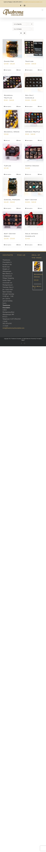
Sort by (17, 24)
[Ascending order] (31, 24)
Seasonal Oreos (11, 132)
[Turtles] (12, 153)
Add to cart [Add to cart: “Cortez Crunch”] (28, 174)
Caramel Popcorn (12, 200)
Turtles (7, 166)
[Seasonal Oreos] (12, 119)
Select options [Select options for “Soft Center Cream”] (8, 244)
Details (19, 70)
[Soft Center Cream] (12, 221)
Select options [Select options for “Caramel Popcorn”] (8, 208)
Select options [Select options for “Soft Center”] (29, 208)
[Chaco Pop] (12, 48)
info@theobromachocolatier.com (32, 2)
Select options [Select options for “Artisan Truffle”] (29, 140)
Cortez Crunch (32, 166)
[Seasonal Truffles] (12, 82)
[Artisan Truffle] (33, 119)
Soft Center (31, 200)
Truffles (29, 61)
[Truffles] (33, 48)
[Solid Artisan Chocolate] (33, 221)
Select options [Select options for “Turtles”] (8, 174)
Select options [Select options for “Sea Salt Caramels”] (29, 106)
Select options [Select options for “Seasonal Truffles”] (8, 106)
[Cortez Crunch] (33, 153)
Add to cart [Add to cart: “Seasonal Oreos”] (7, 140)
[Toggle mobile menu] (42, 10)
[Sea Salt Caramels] (33, 82)
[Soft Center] (33, 187)
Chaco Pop (9, 61)
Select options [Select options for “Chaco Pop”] (8, 70)
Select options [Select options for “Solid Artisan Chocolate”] (29, 244)
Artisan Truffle (32, 132)
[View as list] (24, 33)
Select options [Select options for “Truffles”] (29, 70)
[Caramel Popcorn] (12, 187)
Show (18, 29)
